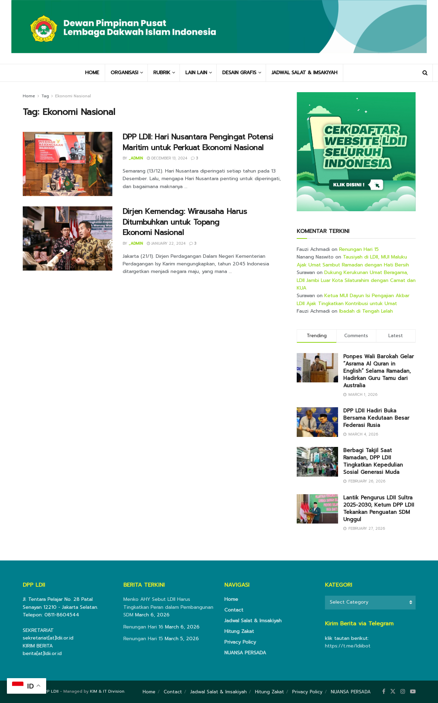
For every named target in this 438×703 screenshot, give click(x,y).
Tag (45, 96)
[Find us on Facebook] (383, 691)
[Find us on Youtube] (413, 691)
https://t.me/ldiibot (347, 646)
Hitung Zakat (239, 631)
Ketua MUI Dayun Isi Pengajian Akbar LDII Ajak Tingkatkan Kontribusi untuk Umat (353, 299)
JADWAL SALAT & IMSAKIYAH (304, 72)
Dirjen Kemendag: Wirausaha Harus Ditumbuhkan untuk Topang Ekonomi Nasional (185, 222)
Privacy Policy (240, 642)
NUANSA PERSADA (245, 652)
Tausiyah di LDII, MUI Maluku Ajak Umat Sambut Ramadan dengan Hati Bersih (353, 260)
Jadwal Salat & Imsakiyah (253, 620)
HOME (92, 72)
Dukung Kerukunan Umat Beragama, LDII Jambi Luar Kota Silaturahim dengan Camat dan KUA (356, 280)
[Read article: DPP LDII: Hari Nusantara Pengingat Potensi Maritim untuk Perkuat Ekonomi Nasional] (67, 164)
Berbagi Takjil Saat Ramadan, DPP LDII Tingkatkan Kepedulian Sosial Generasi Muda (373, 461)
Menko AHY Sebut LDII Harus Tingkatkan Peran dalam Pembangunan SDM (168, 607)
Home (29, 96)
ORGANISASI (124, 72)
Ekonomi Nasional (73, 96)
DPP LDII (50, 691)
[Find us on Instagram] (402, 691)
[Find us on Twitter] (393, 691)
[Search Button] (425, 72)
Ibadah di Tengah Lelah (366, 311)
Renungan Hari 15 (359, 249)
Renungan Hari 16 (143, 627)
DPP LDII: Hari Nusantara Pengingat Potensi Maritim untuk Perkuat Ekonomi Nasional (198, 142)
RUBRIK (161, 72)
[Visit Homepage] (219, 32)
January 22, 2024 (166, 243)
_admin (136, 158)
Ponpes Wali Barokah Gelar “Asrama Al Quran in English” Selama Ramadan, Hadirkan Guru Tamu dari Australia (378, 371)
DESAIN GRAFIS (239, 72)
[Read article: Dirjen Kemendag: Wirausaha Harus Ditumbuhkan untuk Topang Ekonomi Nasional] (67, 238)
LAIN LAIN (196, 72)
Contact (233, 610)
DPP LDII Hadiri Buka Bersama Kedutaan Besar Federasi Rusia (376, 418)
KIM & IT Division (107, 691)
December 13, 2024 (167, 158)
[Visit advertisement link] (356, 151)
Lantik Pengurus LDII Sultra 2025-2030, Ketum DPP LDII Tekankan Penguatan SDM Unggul (378, 508)
